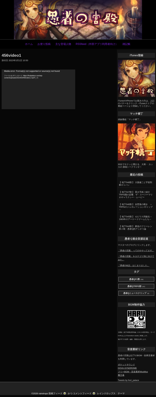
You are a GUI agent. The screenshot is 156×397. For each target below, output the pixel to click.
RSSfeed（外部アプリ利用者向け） (97, 43)
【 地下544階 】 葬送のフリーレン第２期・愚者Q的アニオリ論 (135, 227)
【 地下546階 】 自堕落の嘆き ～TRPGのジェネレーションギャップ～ (136, 207)
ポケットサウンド (126, 364)
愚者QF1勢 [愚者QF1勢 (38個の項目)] (136, 279)
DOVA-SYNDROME (127, 368)
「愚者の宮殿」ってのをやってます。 (136, 250)
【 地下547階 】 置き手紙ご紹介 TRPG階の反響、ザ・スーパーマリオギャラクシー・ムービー (136, 194)
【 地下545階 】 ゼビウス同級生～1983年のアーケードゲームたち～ (135, 217)
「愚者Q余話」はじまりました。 (133, 265)
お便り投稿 (44, 43)
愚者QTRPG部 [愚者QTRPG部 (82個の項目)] (136, 286)
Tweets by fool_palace (128, 380)
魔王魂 (121, 375)
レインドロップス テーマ (111, 393)
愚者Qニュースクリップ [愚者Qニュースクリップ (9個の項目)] (136, 293)
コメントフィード (82, 393)
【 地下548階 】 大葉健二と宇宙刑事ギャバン (135, 183)
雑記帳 (126, 43)
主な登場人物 (63, 43)
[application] (38, 89)
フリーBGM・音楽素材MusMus (133, 371)
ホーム (29, 43)
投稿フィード (55, 393)
